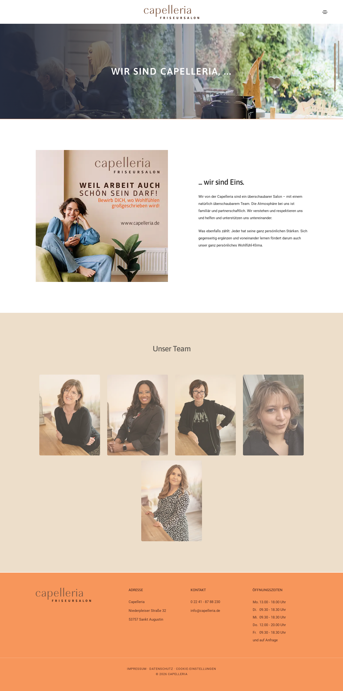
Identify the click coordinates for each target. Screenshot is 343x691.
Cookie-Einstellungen (196, 669)
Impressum (136, 669)
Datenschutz (161, 669)
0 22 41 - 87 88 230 (205, 602)
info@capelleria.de (205, 611)
